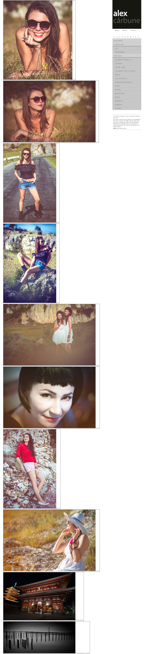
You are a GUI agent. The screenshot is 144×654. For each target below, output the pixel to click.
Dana (117, 86)
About (124, 30)
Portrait (118, 56)
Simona (118, 104)
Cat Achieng (121, 78)
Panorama (120, 52)
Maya (117, 97)
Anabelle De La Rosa (125, 71)
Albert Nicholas (123, 59)
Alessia (119, 63)
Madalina (120, 93)
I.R (116, 48)
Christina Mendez (123, 82)
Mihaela (119, 101)
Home (117, 30)
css (122, 128)
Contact (133, 30)
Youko (118, 108)
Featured (118, 40)
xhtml (114, 128)
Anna (117, 74)
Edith (118, 89)
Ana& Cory (120, 67)
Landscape (119, 44)
